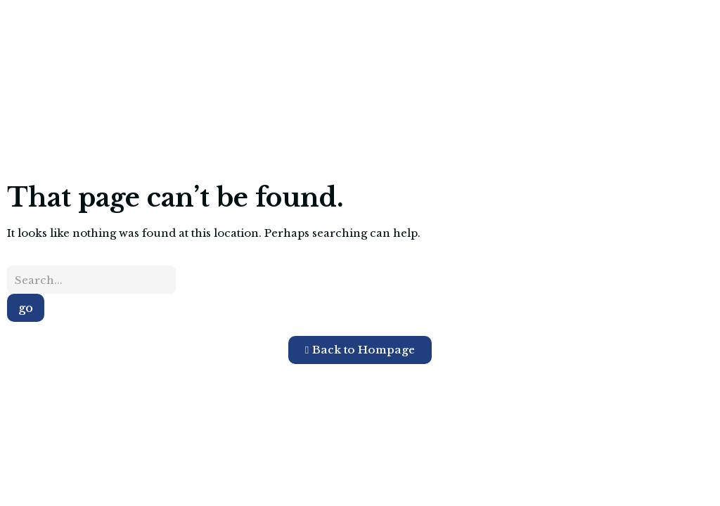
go (25, 308)
